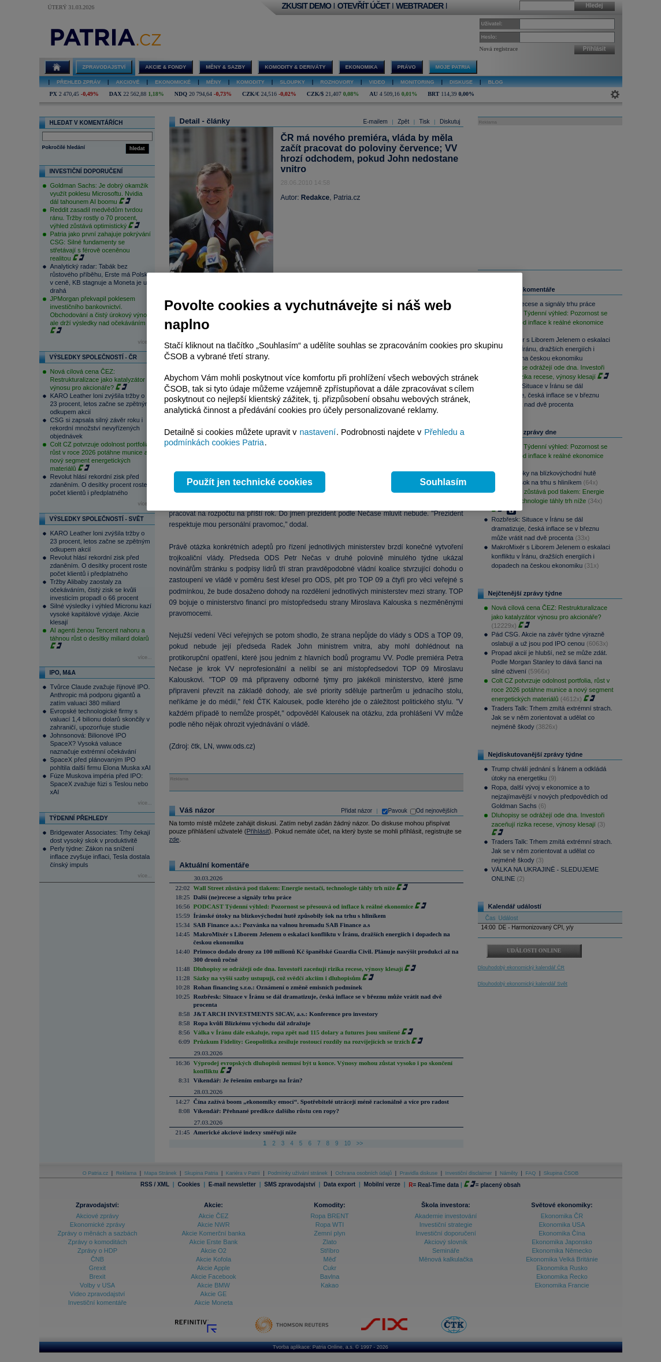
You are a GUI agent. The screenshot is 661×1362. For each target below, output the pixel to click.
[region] (334, 392)
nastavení (318, 432)
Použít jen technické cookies (250, 482)
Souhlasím (443, 482)
